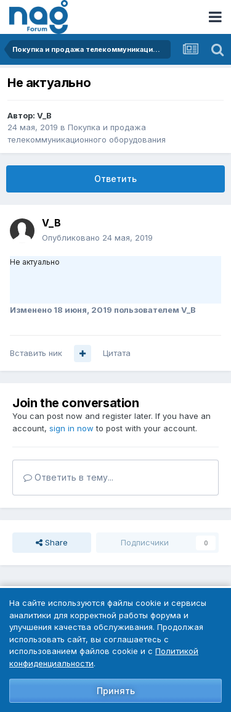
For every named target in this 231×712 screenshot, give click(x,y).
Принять (116, 690)
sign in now (71, 428)
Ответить (115, 178)
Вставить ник (36, 353)
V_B (44, 115)
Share (52, 542)
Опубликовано (97, 237)
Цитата (117, 353)
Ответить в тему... (68, 477)
